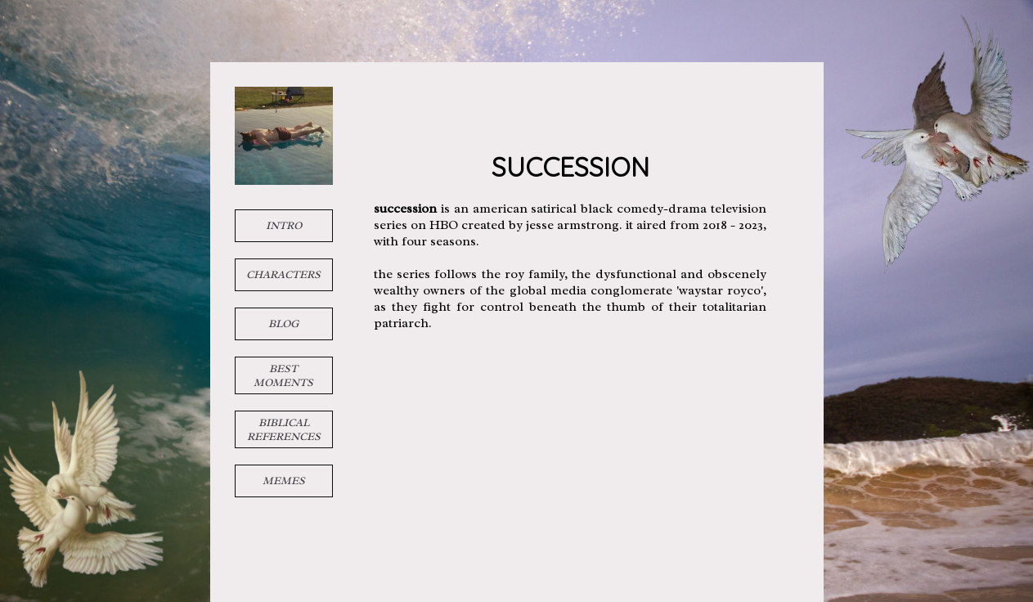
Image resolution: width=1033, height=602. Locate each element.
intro (284, 225)
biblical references (284, 429)
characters (283, 274)
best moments (283, 375)
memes (284, 480)
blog (283, 323)
